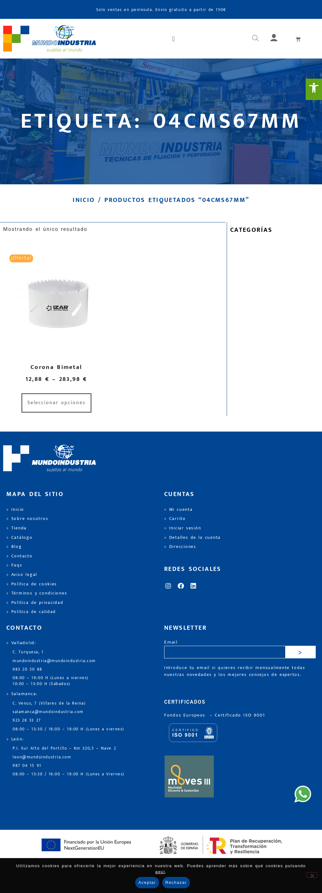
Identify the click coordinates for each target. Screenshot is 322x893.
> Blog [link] (14, 546)
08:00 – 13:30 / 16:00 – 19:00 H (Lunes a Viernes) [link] (69, 774)
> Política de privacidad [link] (34, 602)
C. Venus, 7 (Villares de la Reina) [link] (49, 703)
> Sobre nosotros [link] (27, 518)
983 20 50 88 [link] (27, 669)
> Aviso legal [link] (21, 574)
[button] (174, 38)
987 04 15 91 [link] (27, 765)
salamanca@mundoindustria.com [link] (48, 712)
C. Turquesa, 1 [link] (28, 652)
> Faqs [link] (14, 565)
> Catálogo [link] (19, 537)
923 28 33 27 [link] (27, 720)
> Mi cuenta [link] (178, 509)
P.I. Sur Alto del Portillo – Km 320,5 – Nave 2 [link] (64, 748)
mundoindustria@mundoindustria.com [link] (54, 661)
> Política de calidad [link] (31, 612)
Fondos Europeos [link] (186, 715)
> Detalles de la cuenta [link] (192, 537)
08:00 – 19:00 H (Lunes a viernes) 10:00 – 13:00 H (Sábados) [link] (51, 681)
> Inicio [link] (15, 509)
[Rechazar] (312, 875)
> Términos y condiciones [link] (36, 593)
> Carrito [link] (175, 518)
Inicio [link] (84, 200)
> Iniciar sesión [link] (182, 528)
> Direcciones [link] (180, 546)
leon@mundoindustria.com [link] (42, 757)
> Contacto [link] (19, 556)
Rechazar (176, 882)
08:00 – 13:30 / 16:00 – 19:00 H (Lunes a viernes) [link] (68, 729)
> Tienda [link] (16, 528)
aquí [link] (160, 871)
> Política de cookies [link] (31, 584)
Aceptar (147, 882)
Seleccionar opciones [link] (56, 403)
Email (171, 642)
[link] (314, 89)
